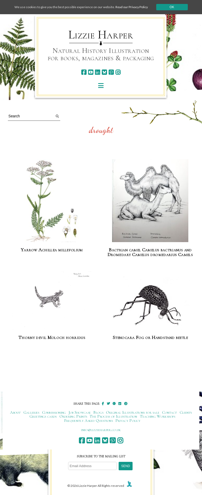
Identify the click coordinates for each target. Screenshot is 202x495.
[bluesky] (104, 72)
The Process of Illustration (113, 416)
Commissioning (54, 412)
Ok (172, 7)
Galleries (31, 412)
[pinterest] (111, 72)
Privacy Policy (127, 420)
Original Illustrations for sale (133, 412)
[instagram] (117, 72)
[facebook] (83, 72)
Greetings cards (43, 416)
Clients (186, 412)
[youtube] (90, 72)
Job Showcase (80, 412)
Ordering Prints (73, 416)
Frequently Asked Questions (88, 420)
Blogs (98, 412)
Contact (169, 412)
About (15, 412)
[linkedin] (97, 72)
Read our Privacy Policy (131, 7)
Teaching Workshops (157, 416)
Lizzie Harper (100, 35)
